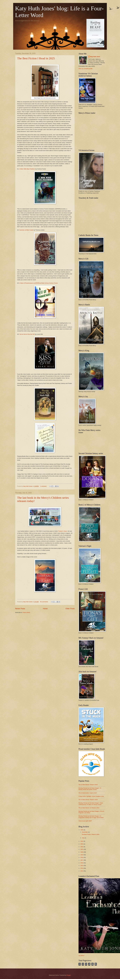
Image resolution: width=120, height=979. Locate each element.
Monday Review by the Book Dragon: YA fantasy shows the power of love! (90, 788)
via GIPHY (81, 955)
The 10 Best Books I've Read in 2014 (89, 808)
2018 (82, 857)
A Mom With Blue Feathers (27, 169)
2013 (82, 871)
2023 (82, 844)
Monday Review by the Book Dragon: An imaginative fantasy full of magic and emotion (91, 816)
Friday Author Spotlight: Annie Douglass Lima (91, 796)
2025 (82, 830)
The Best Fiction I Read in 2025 (36, 58)
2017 (82, 860)
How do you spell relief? (85, 821)
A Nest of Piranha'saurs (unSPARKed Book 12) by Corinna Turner (38, 283)
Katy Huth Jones (95, 56)
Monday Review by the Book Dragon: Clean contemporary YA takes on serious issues (91, 803)
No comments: (44, 601)
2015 (82, 865)
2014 (82, 868)
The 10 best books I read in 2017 (88, 793)
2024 (82, 841)
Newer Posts (20, 609)
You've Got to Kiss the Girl (27, 334)
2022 (82, 846)
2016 (82, 863)
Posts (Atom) (26, 612)
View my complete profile (85, 68)
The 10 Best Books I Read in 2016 (88, 799)
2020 (82, 852)
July (83, 838)
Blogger (69, 975)
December (85, 832)
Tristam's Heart (62, 531)
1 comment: (43, 486)
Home (45, 609)
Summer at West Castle (26, 230)
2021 (82, 849)
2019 (82, 855)
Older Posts (70, 609)
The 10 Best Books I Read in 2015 (88, 784)
